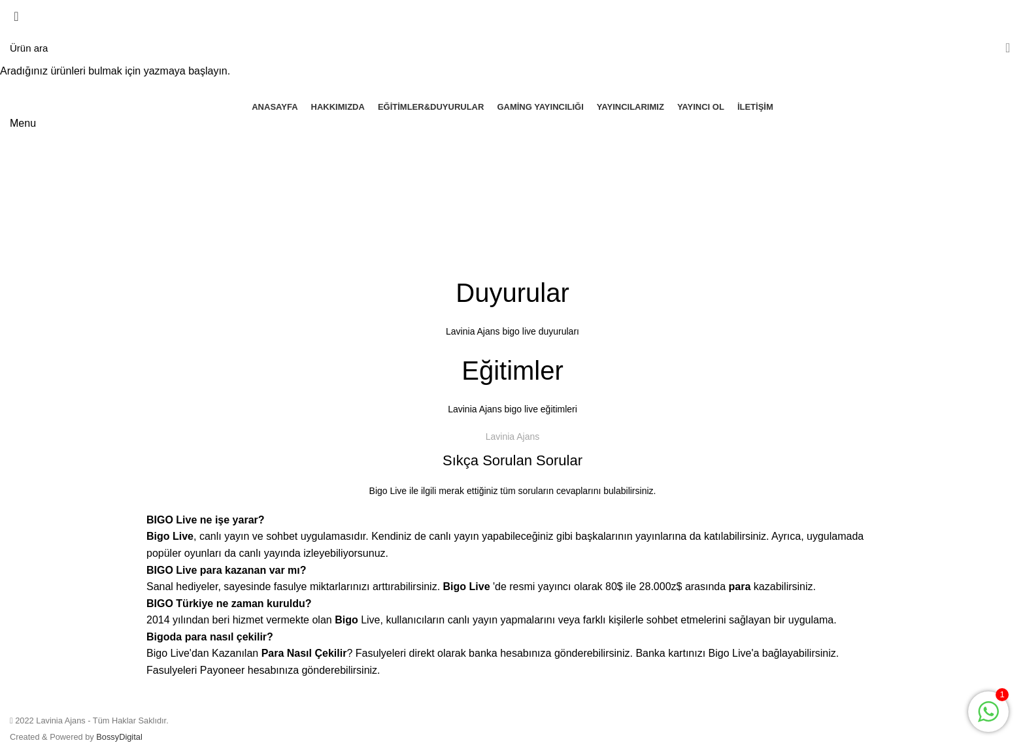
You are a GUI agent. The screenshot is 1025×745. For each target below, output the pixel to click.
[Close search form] (16, 16)
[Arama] (512, 48)
